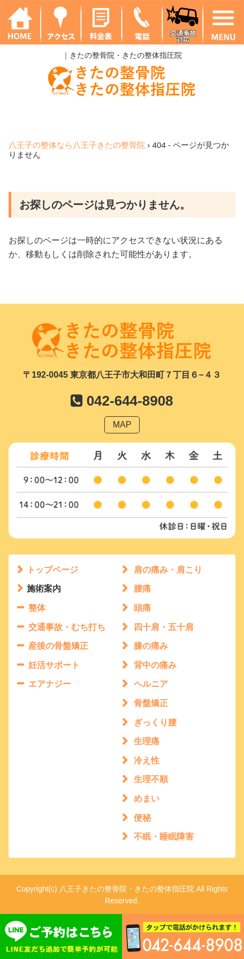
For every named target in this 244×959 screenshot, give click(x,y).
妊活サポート (54, 665)
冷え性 (146, 760)
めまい (146, 798)
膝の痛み (151, 645)
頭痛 (142, 607)
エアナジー (49, 683)
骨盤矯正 (151, 703)
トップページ (52, 569)
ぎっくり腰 (155, 722)
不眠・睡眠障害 (164, 836)
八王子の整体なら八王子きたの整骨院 (77, 144)
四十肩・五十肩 (164, 627)
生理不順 (151, 779)
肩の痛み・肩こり (168, 569)
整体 (36, 607)
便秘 (142, 817)
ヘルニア (151, 683)
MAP (122, 424)
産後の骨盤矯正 (58, 645)
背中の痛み (155, 665)
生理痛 (146, 741)
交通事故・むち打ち (66, 627)
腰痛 (142, 588)
